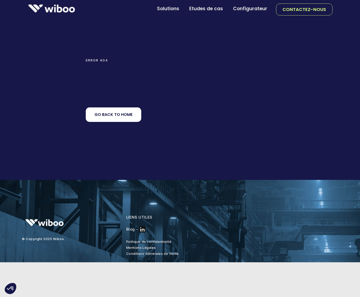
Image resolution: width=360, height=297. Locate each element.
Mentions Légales (141, 248)
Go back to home (113, 114)
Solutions (168, 8)
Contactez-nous (304, 9)
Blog (130, 229)
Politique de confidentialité (149, 242)
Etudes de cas (206, 8)
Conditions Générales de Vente (152, 254)
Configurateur (250, 8)
